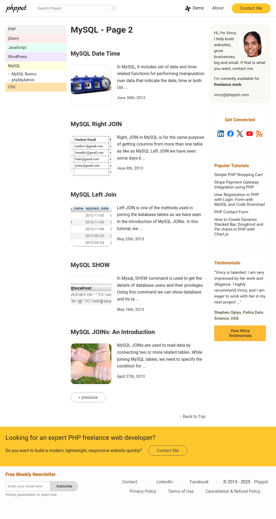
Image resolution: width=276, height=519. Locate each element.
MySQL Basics (24, 74)
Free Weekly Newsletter (30, 474)
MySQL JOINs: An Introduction (113, 332)
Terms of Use (181, 491)
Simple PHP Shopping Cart (238, 174)
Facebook (199, 481)
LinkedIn (165, 481)
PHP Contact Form (231, 212)
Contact (129, 481)
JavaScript (17, 47)
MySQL (14, 66)
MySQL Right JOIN (96, 124)
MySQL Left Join (93, 194)
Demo (198, 8)
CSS (11, 87)
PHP (12, 29)
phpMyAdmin (23, 80)
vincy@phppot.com (231, 94)
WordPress (17, 57)
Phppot (261, 481)
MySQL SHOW (90, 265)
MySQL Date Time (95, 53)
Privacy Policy (143, 491)
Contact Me (251, 8)
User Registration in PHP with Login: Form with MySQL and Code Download (239, 199)
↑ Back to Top (192, 416)
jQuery (13, 38)
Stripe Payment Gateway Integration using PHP (236, 185)
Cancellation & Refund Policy (232, 491)
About (218, 8)
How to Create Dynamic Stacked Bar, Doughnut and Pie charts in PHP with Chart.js (238, 227)
